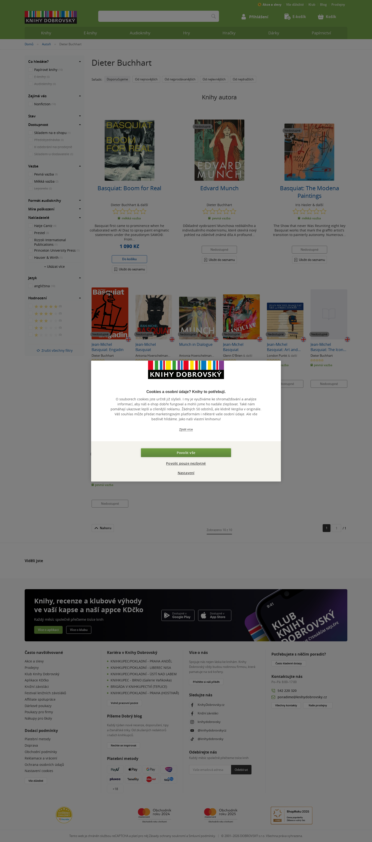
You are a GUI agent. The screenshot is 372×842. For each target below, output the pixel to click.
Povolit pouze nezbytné (186, 463)
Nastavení (186, 472)
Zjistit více (186, 429)
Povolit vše (186, 452)
